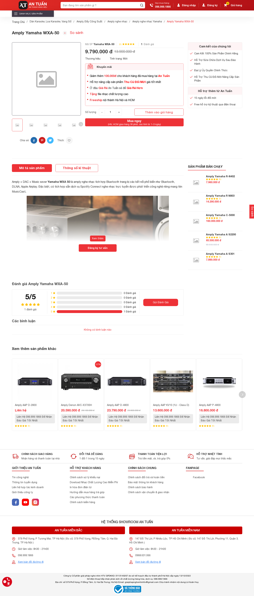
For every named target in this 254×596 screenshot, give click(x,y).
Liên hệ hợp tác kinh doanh (28, 487)
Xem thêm (97, 238)
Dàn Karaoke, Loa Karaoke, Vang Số (50, 21)
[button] (81, 124)
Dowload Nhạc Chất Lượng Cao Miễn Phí (94, 482)
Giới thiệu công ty (22, 492)
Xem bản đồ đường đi (31, 561)
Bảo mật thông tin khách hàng (145, 482)
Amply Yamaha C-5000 (220, 215)
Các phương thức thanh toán (87, 497)
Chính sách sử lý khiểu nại (85, 477)
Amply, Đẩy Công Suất (89, 21)
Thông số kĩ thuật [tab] (77, 168)
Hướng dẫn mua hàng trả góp (87, 492)
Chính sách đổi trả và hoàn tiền (146, 477)
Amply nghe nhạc (117, 21)
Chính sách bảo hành (140, 487)
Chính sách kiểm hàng (82, 502)
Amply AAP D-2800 (26, 405)
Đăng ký (210, 5)
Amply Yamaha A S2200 (221, 234)
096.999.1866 (163, 6)
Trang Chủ (18, 21)
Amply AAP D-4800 (118, 405)
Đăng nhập (186, 5)
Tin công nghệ (20, 477)
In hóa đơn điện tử (81, 487)
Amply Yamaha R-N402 (220, 176)
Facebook (199, 477)
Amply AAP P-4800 (210, 405)
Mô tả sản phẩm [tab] (32, 168)
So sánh (73, 33)
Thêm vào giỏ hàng (159, 112)
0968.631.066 (143, 555)
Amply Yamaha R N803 (220, 195)
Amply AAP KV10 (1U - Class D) (171, 405)
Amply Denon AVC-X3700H (76, 405)
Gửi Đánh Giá (161, 302)
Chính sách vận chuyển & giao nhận (148, 492)
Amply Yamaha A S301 (220, 253)
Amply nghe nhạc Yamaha (147, 21)
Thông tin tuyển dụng (24, 482)
